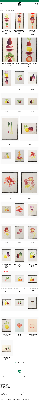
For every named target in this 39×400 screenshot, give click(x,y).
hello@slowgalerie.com (4, 384)
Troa (28, 399)
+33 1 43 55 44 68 (4, 385)
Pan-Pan (22, 399)
